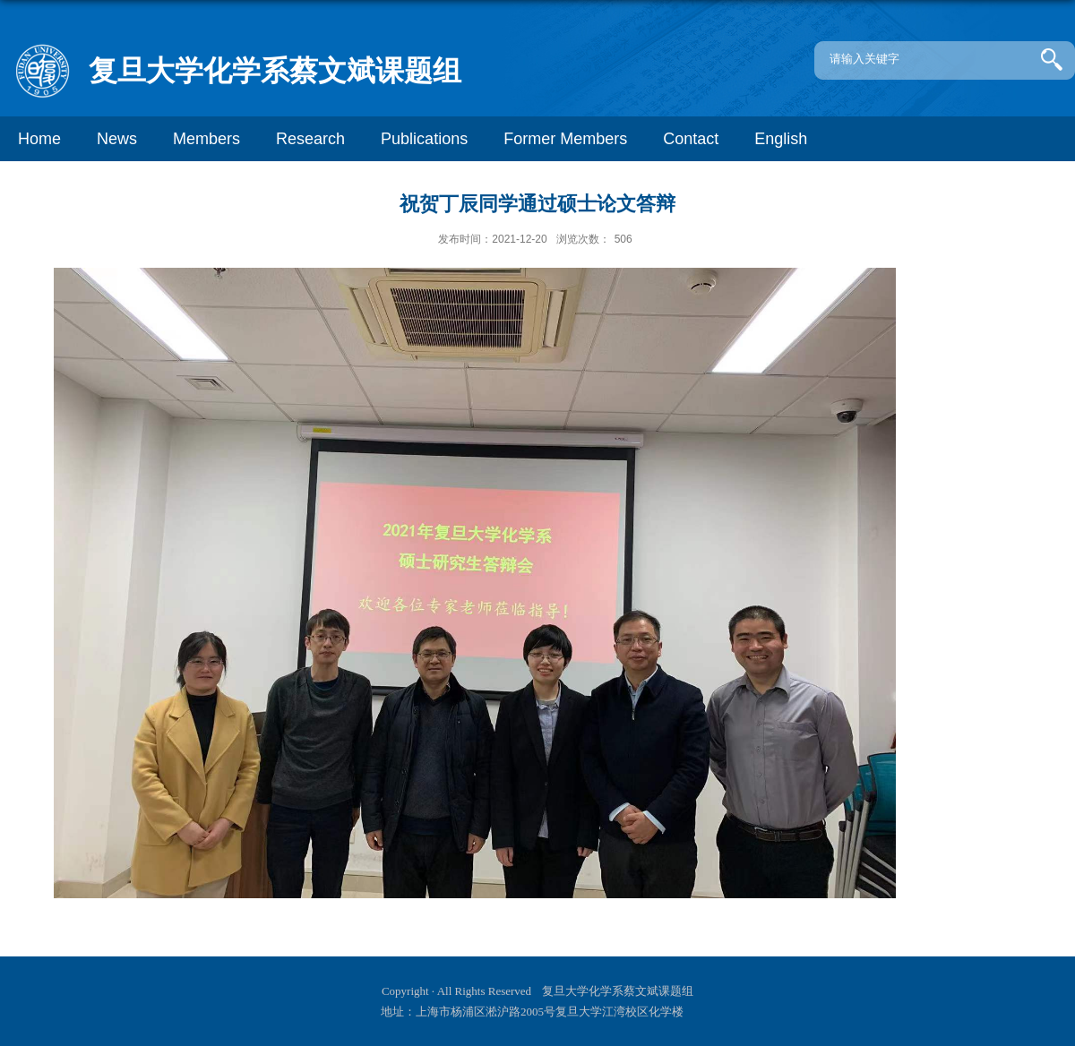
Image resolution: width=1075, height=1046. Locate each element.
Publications (424, 139)
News (117, 139)
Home (39, 139)
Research (310, 139)
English (780, 139)
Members (206, 139)
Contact (690, 139)
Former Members (565, 139)
